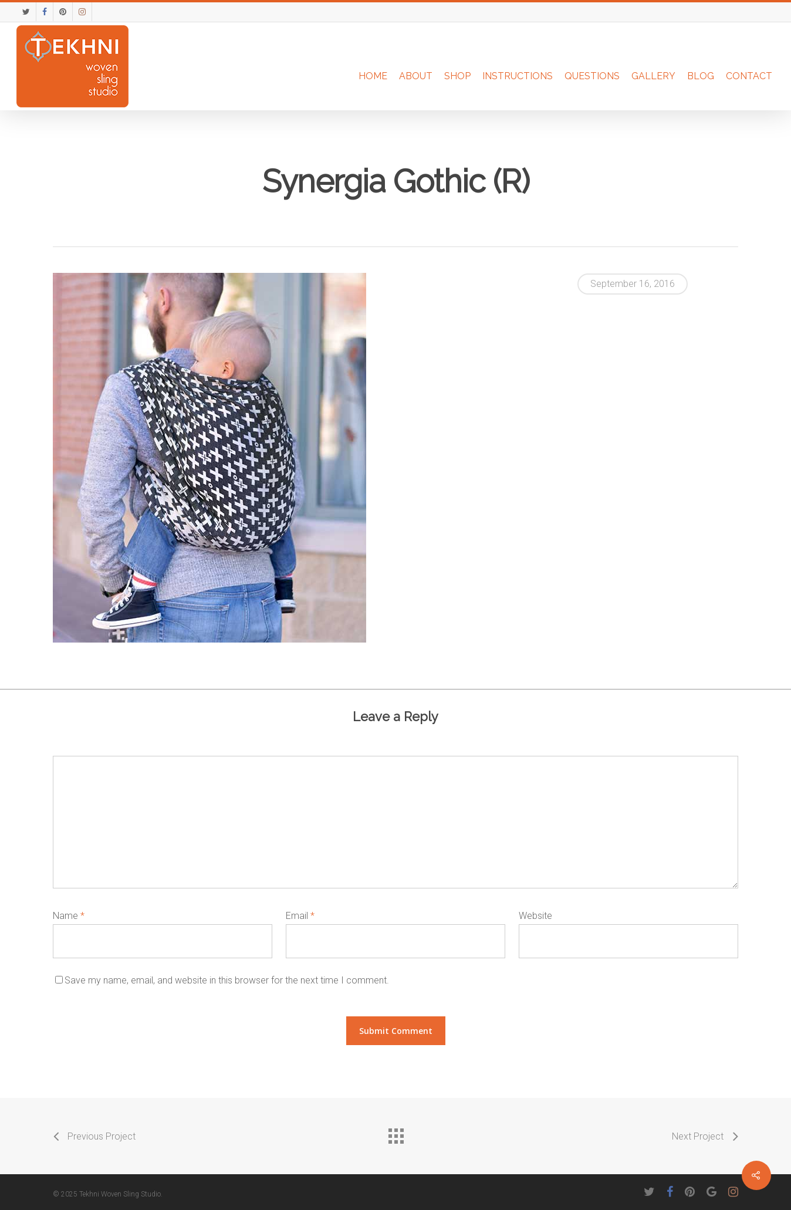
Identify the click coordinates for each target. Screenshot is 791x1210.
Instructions (517, 76)
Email (300, 915)
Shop (457, 76)
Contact (749, 76)
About (415, 76)
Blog (700, 76)
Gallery (653, 76)
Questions (592, 76)
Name (68, 915)
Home (373, 76)
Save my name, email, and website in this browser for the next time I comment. (227, 980)
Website (535, 915)
